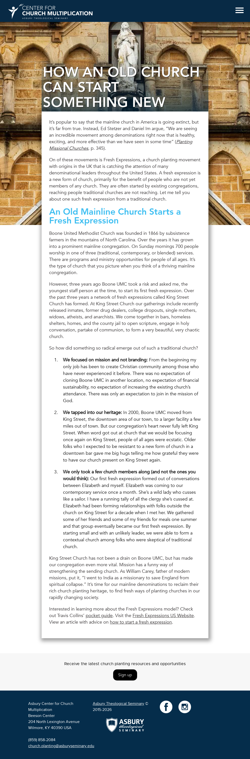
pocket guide (99, 616)
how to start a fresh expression (141, 622)
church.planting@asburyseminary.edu (61, 745)
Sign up (125, 675)
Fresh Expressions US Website (163, 616)
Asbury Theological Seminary (118, 703)
